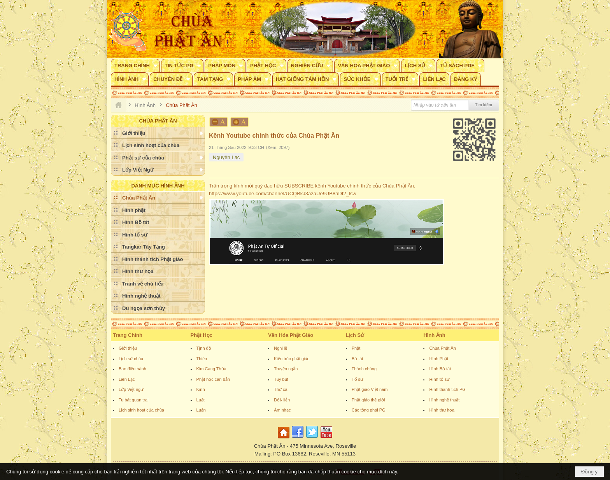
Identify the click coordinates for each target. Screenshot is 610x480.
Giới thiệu (128, 348)
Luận (201, 410)
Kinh (200, 389)
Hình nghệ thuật (444, 400)
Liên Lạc (127, 379)
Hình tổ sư (439, 379)
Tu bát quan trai (134, 400)
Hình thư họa (441, 410)
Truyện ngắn (286, 368)
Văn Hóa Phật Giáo (290, 335)
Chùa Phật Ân (442, 348)
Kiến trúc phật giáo (292, 358)
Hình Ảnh (434, 335)
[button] (135, 65)
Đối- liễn (282, 400)
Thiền (201, 358)
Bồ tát (357, 358)
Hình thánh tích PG (447, 389)
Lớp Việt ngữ (131, 389)
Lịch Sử (355, 335)
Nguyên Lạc (226, 157)
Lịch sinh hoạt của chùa (141, 410)
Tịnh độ (203, 348)
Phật (356, 348)
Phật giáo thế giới (368, 400)
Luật (200, 400)
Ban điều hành (132, 368)
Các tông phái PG (369, 410)
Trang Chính (127, 335)
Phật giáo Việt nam (370, 389)
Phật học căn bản (213, 379)
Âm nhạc (282, 410)
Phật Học (201, 335)
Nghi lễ (280, 348)
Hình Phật (438, 358)
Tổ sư (357, 379)
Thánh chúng (364, 368)
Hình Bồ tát (440, 368)
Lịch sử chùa (131, 358)
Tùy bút (281, 379)
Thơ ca (280, 389)
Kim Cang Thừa (211, 368)
